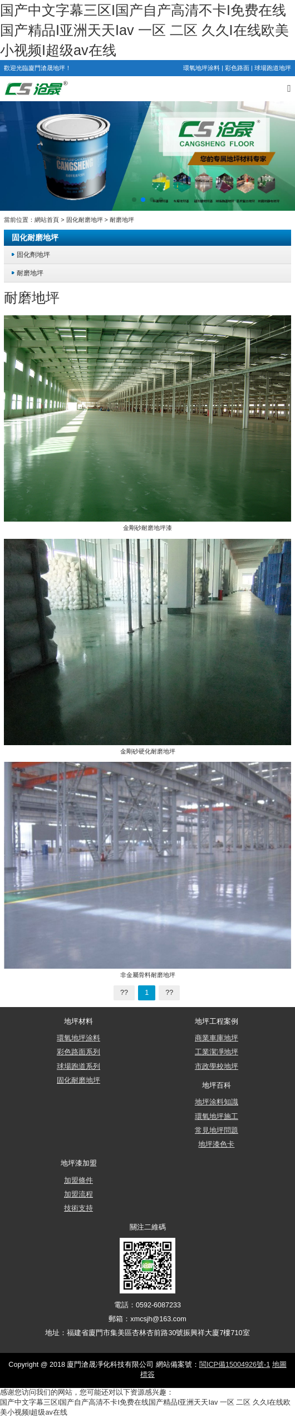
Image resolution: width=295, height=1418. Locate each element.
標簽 (147, 1375)
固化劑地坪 (33, 254)
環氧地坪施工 (216, 1116)
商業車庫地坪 (216, 1038)
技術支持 (78, 1208)
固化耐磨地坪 (84, 219)
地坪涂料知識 (216, 1102)
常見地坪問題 (216, 1130)
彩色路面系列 (78, 1052)
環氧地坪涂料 (201, 68)
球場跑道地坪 (272, 68)
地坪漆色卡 (216, 1144)
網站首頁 (47, 219)
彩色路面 (237, 68)
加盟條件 (78, 1180)
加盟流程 (78, 1194)
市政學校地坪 (216, 1066)
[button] (134, 199)
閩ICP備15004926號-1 (234, 1365)
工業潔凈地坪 (216, 1052)
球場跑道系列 (78, 1066)
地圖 (279, 1365)
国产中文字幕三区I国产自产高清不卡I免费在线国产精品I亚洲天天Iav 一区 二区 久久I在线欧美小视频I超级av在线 (144, 30)
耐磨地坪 (122, 219)
